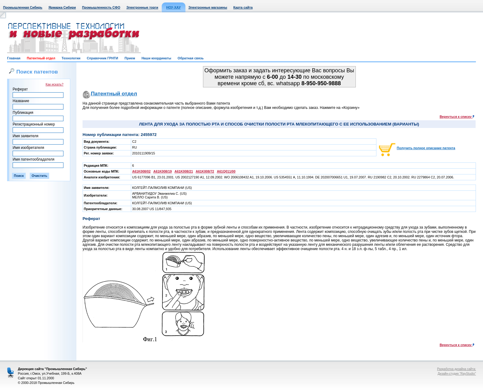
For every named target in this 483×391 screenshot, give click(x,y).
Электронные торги (142, 7)
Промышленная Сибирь (22, 7)
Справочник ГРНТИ (102, 58)
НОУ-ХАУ (173, 7)
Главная (13, 58)
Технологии (71, 58)
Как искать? (54, 84)
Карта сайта (243, 7)
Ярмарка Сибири (62, 7)
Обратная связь (191, 58)
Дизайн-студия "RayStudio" (457, 373)
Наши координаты (156, 58)
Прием (129, 58)
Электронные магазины (208, 7)
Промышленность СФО (101, 7)
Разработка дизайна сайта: (456, 369)
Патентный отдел (41, 58)
